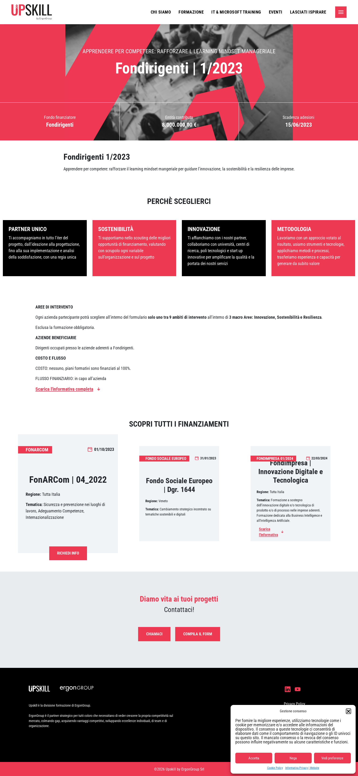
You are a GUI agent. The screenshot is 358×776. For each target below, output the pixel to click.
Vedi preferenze (332, 758)
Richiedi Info (68, 553)
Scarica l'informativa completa (64, 389)
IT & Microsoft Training (236, 12)
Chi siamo (161, 12)
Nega (293, 758)
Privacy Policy (294, 704)
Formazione (191, 12)
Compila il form (197, 634)
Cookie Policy (275, 768)
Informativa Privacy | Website (302, 768)
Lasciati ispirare (308, 12)
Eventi (275, 12)
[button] (348, 711)
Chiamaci (154, 634)
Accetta (253, 758)
